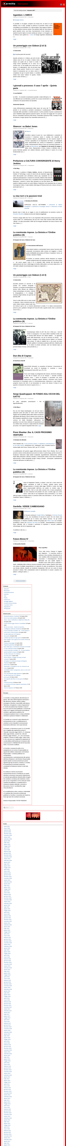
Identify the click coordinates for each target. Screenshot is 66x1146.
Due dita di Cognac (27, 369)
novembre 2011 (8, 939)
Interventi (35, 205)
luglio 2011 (6, 946)
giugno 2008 (7, 1012)
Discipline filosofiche (24, 221)
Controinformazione (37, 92)
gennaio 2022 (7, 720)
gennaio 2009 (7, 999)
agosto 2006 (7, 1051)
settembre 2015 (8, 856)
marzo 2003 (7, 1125)
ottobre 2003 (7, 1112)
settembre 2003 (8, 1114)
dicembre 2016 (7, 829)
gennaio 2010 (7, 978)
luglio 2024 (6, 667)
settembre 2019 (8, 770)
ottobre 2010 (7, 962)
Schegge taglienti (8, 26)
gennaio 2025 (7, 656)
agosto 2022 (7, 708)
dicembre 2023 (7, 679)
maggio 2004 (7, 1100)
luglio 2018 (6, 795)
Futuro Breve (36, 563)
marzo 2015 (7, 867)
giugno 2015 (7, 862)
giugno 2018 (7, 797)
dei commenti (8, 1140)
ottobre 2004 (7, 1091)
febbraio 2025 (7, 654)
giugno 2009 (7, 990)
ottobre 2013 (7, 897)
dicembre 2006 (7, 1044)
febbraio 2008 (7, 1019)
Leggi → (20, 39)
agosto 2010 (7, 965)
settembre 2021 (8, 727)
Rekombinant (33, 152)
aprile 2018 (7, 801)
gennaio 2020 (7, 763)
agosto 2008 (7, 1008)
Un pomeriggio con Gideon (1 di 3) (34, 284)
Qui (19, 54)
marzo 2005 (7, 1082)
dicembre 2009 (7, 980)
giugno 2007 (7, 1033)
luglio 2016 (6, 838)
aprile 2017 (7, 822)
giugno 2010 (7, 969)
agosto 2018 (7, 794)
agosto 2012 (7, 922)
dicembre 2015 (7, 851)
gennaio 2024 (7, 677)
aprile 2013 (7, 908)
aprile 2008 (7, 1015)
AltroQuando (7, 35)
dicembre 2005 (7, 1066)
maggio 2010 (7, 971)
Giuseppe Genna (23, 20)
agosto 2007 (7, 1030)
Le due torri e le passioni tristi (32, 203)
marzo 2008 (7, 1017)
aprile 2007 (7, 1037)
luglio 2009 (6, 989)
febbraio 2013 (7, 912)
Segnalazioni (36, 171)
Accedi (5, 1136)
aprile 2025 (7, 651)
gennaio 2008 (7, 1021)
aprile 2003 (7, 1123)
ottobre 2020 (7, 747)
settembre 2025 (8, 642)
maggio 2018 (7, 799)
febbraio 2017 (7, 826)
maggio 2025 (7, 649)
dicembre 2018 (7, 786)
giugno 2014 (7, 883)
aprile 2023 (7, 693)
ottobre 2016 (7, 833)
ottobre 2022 (7, 704)
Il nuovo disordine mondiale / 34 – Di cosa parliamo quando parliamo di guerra (9, 127)
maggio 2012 (7, 928)
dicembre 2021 (7, 722)
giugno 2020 (7, 754)
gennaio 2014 (7, 892)
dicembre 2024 (7, 658)
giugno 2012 (7, 926)
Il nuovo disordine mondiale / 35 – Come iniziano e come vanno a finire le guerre (9, 80)
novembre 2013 (8, 896)
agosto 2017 (7, 815)
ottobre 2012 (7, 919)
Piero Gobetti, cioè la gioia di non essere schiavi (9, 102)
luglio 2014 (6, 881)
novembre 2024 (8, 659)
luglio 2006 (6, 1053)
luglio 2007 (6, 1032)
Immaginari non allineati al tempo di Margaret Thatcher (9, 148)
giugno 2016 (7, 840)
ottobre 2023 (7, 683)
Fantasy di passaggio (9, 107)
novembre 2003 (8, 1110)
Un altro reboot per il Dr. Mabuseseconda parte (9, 134)
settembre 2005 (8, 1071)
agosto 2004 (7, 1094)
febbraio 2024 (7, 676)
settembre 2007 (8, 1028)
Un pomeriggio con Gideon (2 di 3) (34, 46)
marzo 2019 (7, 781)
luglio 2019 (6, 774)
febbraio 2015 (7, 869)
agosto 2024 (7, 665)
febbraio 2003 (7, 1126)
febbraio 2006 (7, 1062)
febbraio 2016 (7, 847)
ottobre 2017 (7, 812)
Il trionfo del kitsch (8, 188)
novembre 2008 (8, 1003)
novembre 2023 (8, 681)
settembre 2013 (8, 899)
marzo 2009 (7, 996)
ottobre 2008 (7, 1005)
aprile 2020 (7, 758)
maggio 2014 (7, 885)
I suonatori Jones (8, 31)
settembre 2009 (8, 985)
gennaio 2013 (7, 914)
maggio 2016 (7, 842)
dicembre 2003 (7, 1109)
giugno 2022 (7, 711)
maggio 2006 (7, 1057)
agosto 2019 (7, 772)
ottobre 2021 (7, 726)
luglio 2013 (6, 903)
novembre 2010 (8, 960)
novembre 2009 (8, 982)
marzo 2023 (7, 695)
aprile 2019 (7, 779)
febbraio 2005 (7, 1083)
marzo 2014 (7, 888)
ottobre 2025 (7, 640)
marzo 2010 (7, 974)
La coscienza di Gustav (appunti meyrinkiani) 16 (8, 193)
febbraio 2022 (7, 718)
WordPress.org (7, 1141)
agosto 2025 (7, 643)
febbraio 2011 (7, 955)
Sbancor (33, 135)
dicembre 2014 (7, 872)
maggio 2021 (7, 735)
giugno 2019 (7, 776)
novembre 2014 (8, 874)
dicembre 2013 (7, 894)
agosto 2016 (7, 837)
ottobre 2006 (7, 1048)
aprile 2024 (7, 672)
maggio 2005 (7, 1078)
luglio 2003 (6, 1117)
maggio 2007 (7, 1035)
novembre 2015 (8, 853)
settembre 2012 (8, 921)
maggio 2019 (7, 778)
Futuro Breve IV (25, 561)
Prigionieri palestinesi (9, 111)
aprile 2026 (7, 629)
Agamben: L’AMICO (27, 15)
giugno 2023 (7, 690)
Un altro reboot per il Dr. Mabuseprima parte (9, 177)
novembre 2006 (8, 1046)
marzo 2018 (7, 803)
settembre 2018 (8, 792)
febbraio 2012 (7, 933)
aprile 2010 (7, 973)
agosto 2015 (7, 858)
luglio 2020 (6, 752)
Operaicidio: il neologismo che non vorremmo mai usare (9, 159)
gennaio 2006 (7, 1064)
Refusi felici (7, 154)
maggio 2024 (7, 670)
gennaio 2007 (7, 1042)
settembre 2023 (8, 685)
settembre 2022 (8, 706)
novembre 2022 (8, 702)
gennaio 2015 (7, 871)
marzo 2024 (7, 674)
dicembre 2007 (7, 1023)
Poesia (5, 23)
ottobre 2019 (7, 769)
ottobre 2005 (7, 1069)
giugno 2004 (7, 1098)
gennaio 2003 (7, 1128)
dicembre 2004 (7, 1087)
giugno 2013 (7, 905)
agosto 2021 (7, 729)
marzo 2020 (7, 760)
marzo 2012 (7, 931)
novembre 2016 (8, 831)
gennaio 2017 (7, 828)
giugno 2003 (7, 1119)
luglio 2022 (6, 710)
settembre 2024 (8, 663)
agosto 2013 (7, 901)
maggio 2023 (7, 692)
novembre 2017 (8, 810)
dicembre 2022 (7, 701)
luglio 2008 (6, 1010)
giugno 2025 (7, 647)
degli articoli (8, 1138)
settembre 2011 (8, 942)
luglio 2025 (6, 645)
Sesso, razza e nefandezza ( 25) (9, 55)
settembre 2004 (8, 1092)
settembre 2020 (8, 749)
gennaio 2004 (7, 1107)
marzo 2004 (7, 1103)
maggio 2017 (7, 820)
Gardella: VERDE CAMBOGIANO (33, 528)
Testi (34, 47)
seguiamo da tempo (48, 544)
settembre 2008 (8, 1007)
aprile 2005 (7, 1080)
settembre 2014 (8, 878)
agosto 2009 (7, 987)
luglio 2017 (6, 817)
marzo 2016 (7, 846)
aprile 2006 (7, 1058)
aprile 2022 (7, 715)
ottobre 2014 (7, 876)
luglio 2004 (6, 1096)
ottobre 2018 (7, 790)
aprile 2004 (7, 1101)
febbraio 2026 (7, 633)
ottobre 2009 (7, 983)
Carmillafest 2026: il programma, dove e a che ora (9, 166)
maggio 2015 (7, 863)
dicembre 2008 (7, 1001)
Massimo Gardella (35, 533)
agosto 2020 (7, 751)
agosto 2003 (7, 1116)
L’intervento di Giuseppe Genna (44, 214)
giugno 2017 (7, 819)
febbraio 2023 (7, 697)
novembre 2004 (8, 1089)
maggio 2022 (7, 713)
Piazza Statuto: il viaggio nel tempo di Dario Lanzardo (9, 141)
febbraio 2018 (7, 804)
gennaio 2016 (7, 849)
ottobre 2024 (7, 661)
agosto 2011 (7, 944)
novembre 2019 (8, 767)
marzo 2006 (7, 1060)
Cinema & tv (7, 24)
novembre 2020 (8, 745)
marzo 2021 (7, 738)
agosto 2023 (7, 686)
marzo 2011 (7, 953)
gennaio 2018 (7, 806)
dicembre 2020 (7, 744)
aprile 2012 (7, 930)
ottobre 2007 (7, 1026)
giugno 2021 (7, 733)
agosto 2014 (7, 880)
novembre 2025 (8, 638)
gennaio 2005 (7, 1085)
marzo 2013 (7, 910)
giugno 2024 (7, 668)
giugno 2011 (7, 948)
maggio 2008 (7, 1014)
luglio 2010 (6, 967)
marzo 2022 (7, 717)
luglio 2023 (6, 688)
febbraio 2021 (7, 740)
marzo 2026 (7, 631)
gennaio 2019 (7, 785)
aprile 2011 (7, 951)
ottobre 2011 (7, 940)
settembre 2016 (8, 835)
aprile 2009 (7, 994)
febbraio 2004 (7, 1105)
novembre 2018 (8, 788)
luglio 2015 (6, 860)
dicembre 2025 (7, 636)
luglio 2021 (6, 731)
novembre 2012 (8, 917)
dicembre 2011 (7, 937)
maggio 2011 (7, 949)
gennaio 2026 (7, 634)
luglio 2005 (6, 1075)
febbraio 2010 (7, 976)
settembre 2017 (8, 813)
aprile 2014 (7, 887)
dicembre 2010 (7, 958)
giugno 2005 (7, 1076)
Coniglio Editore (46, 537)
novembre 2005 (8, 1067)
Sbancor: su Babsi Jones (30, 130)
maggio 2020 (7, 756)
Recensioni (35, 17)
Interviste (6, 19)
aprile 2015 (7, 865)
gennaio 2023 (7, 699)
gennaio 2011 (7, 956)
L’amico (33, 36)
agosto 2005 (7, 1073)
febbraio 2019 (7, 783)
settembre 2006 (8, 1049)
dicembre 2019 (7, 765)
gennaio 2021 (7, 742)
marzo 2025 (7, 652)
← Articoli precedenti (24, 605)
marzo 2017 (7, 824)
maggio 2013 (7, 906)
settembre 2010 (8, 964)
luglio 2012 (6, 924)
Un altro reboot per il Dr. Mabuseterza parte (9, 89)
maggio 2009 (7, 992)
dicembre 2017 (7, 808)
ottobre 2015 (7, 854)
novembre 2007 (8, 1024)
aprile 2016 (7, 844)
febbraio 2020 (7, 761)
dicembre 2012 (7, 915)
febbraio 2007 (7, 1041)
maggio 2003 (7, 1121)
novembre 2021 (8, 724)
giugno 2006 (7, 1055)
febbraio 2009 (7, 998)
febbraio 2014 (7, 890)
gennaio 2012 (7, 935)
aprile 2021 (7, 736)
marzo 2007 (7, 1039)
